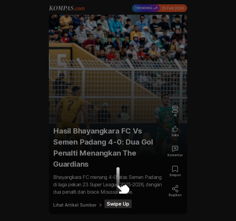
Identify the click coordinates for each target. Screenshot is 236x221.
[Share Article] (175, 191)
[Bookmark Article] (175, 171)
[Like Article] (175, 131)
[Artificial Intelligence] (175, 111)
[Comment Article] (175, 151)
